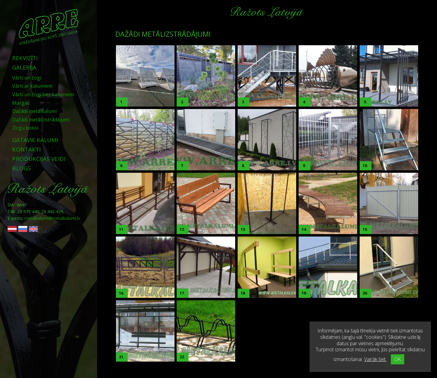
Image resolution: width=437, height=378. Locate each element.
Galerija (24, 67)
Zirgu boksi (25, 127)
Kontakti (26, 149)
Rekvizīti (25, 58)
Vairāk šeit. (375, 359)
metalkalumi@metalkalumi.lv (52, 218)
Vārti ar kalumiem (32, 86)
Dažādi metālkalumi (34, 111)
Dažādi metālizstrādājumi (40, 119)
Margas (21, 103)
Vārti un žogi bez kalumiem (43, 94)
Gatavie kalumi (35, 140)
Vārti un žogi (26, 77)
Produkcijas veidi (38, 159)
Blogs (21, 168)
